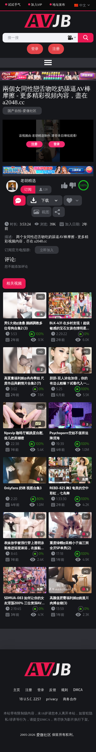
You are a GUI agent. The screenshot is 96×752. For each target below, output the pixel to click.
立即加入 (47, 250)
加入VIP (36, 4)
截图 (45, 211)
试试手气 (14, 4)
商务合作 (70, 699)
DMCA (78, 690)
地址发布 (58, 4)
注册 (56, 48)
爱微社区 (43, 734)
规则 (64, 690)
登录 (35, 48)
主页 (16, 690)
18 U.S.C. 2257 (30, 699)
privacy (52, 699)
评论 (10, 259)
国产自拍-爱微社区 (22, 111)
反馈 (52, 690)
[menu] (48, 63)
